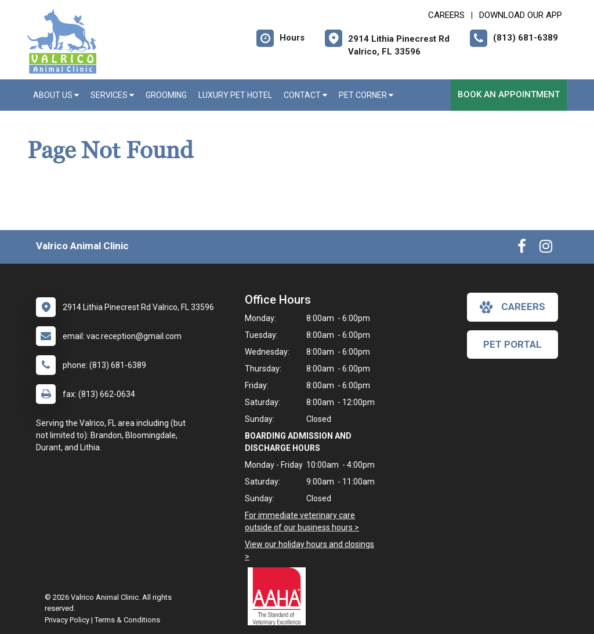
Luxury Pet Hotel (235, 95)
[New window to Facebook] (522, 248)
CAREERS (446, 15)
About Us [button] (56, 95)
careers (512, 307)
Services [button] (112, 95)
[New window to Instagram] (546, 248)
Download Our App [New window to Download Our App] (520, 15)
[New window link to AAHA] (280, 596)
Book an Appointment (509, 94)
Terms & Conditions (127, 619)
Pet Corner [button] (366, 95)
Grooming (166, 95)
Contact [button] (305, 95)
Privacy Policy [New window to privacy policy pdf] (67, 619)
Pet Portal (512, 344)
